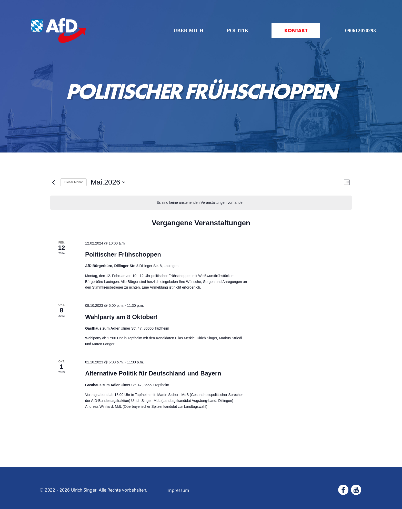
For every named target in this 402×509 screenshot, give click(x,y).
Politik (238, 30)
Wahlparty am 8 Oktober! (121, 316)
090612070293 (360, 30)
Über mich (188, 30)
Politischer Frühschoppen (123, 254)
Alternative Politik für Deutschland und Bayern (153, 373)
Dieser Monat (73, 182)
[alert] (201, 203)
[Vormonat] (53, 182)
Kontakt (295, 30)
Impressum (177, 490)
